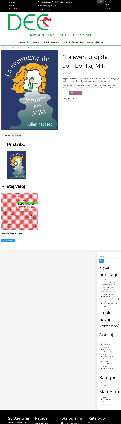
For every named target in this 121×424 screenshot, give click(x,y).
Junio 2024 (106, 325)
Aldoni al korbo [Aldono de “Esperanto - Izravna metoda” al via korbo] (8, 223)
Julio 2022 (106, 344)
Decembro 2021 (107, 349)
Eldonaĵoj (75, 25)
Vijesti (104, 368)
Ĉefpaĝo (4, 30)
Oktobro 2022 (107, 341)
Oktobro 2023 (107, 327)
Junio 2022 (106, 346)
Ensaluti (105, 380)
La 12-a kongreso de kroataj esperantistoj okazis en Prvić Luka (109, 265)
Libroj (9, 30)
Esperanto (36, 25)
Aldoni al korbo (75, 75)
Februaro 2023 (107, 334)
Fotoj (82, 25)
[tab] (6, 118)
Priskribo (7, 118)
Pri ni (28, 25)
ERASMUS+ (106, 365)
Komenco (21, 25)
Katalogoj (66, 25)
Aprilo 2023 (106, 332)
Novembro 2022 (108, 339)
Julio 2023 (106, 330)
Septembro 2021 (108, 351)
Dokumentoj (56, 25)
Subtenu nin (99, 25)
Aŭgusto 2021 (107, 353)
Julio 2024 (106, 322)
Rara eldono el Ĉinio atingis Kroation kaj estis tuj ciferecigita (111, 282)
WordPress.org (107, 387)
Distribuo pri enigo (108, 382)
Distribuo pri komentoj (109, 384)
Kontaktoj (89, 25)
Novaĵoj (46, 25)
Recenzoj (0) (16, 118)
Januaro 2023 (107, 337)
